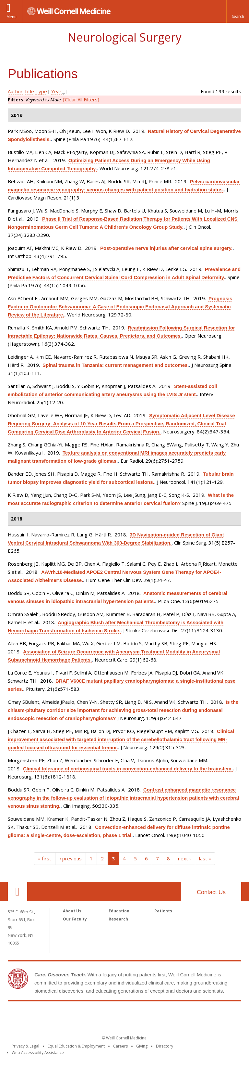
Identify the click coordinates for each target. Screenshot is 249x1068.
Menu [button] (11, 16)
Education (119, 911)
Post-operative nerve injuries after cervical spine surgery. (166, 248)
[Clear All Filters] (81, 99)
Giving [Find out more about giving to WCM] (142, 1046)
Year (56, 91)
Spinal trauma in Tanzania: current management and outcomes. (115, 365)
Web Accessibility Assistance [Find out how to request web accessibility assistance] (38, 1052)
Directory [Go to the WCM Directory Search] (164, 1046)
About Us (72, 911)
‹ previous (70, 858)
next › (184, 858)
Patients (163, 911)
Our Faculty (75, 919)
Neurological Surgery (124, 37)
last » (205, 858)
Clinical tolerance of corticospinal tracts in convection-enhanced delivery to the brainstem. (128, 768)
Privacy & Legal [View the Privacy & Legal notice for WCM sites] (25, 1046)
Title (29, 91)
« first (44, 858)
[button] (237, 11)
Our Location (17, 891)
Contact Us (211, 892)
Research (118, 919)
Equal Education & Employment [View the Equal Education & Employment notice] (76, 1046)
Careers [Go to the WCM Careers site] (120, 1046)
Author (15, 91)
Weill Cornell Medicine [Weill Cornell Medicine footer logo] (124, 1014)
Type (41, 91)
